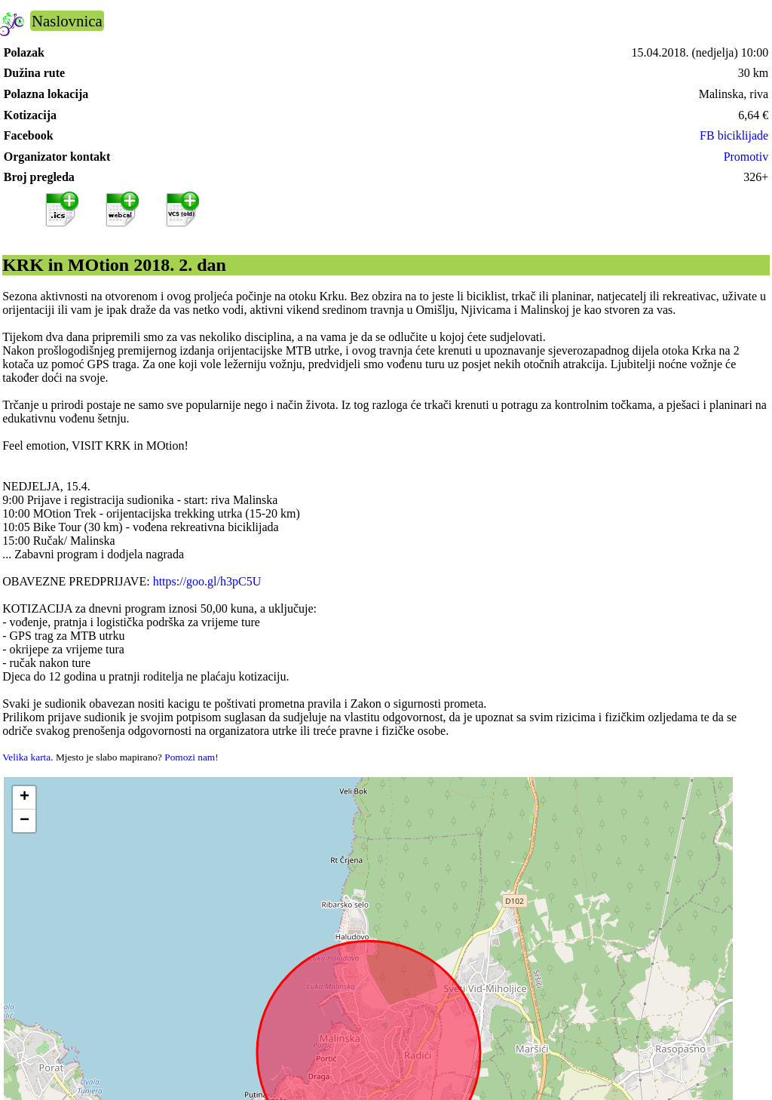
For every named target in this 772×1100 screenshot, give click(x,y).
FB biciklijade (734, 135)
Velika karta (26, 757)
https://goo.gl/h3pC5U (207, 581)
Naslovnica (67, 20)
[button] (24, 798)
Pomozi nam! (191, 757)
